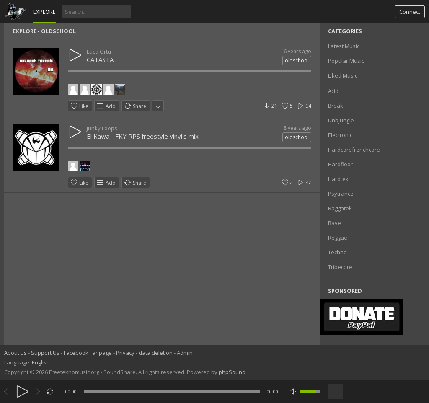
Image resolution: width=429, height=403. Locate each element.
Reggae (337, 237)
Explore (44, 12)
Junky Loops (102, 128)
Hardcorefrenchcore (354, 149)
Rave (334, 223)
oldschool (297, 60)
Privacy (125, 352)
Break (335, 105)
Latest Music (343, 46)
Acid (333, 91)
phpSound (232, 372)
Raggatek (340, 208)
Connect (409, 12)
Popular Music (346, 61)
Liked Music (342, 75)
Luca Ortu (99, 51)
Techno (337, 252)
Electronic (340, 135)
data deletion (156, 352)
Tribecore (340, 267)
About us (15, 352)
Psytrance (341, 193)
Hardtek (338, 179)
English (41, 362)
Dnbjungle (341, 120)
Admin (185, 352)
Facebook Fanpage (88, 352)
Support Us (45, 352)
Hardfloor (340, 164)
